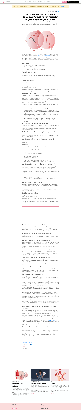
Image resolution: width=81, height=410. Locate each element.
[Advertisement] (40, 214)
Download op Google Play (27, 342)
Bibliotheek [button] (29, 1)
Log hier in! (62, 6)
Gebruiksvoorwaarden (16, 405)
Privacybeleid (14, 404)
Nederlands (64, 1)
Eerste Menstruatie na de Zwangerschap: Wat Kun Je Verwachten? (18, 385)
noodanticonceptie (26, 251)
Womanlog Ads (42, 1)
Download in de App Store (27, 340)
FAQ (42, 404)
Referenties (23, 346)
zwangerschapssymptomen (50, 320)
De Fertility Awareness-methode (38, 383)
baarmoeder (35, 76)
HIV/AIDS (53, 383)
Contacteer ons (44, 406)
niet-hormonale (47, 55)
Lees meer (13, 398)
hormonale (40, 55)
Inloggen (48, 1)
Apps (25, 1)
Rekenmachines (36, 1)
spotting (36, 168)
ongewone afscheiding (44, 311)
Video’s (42, 405)
